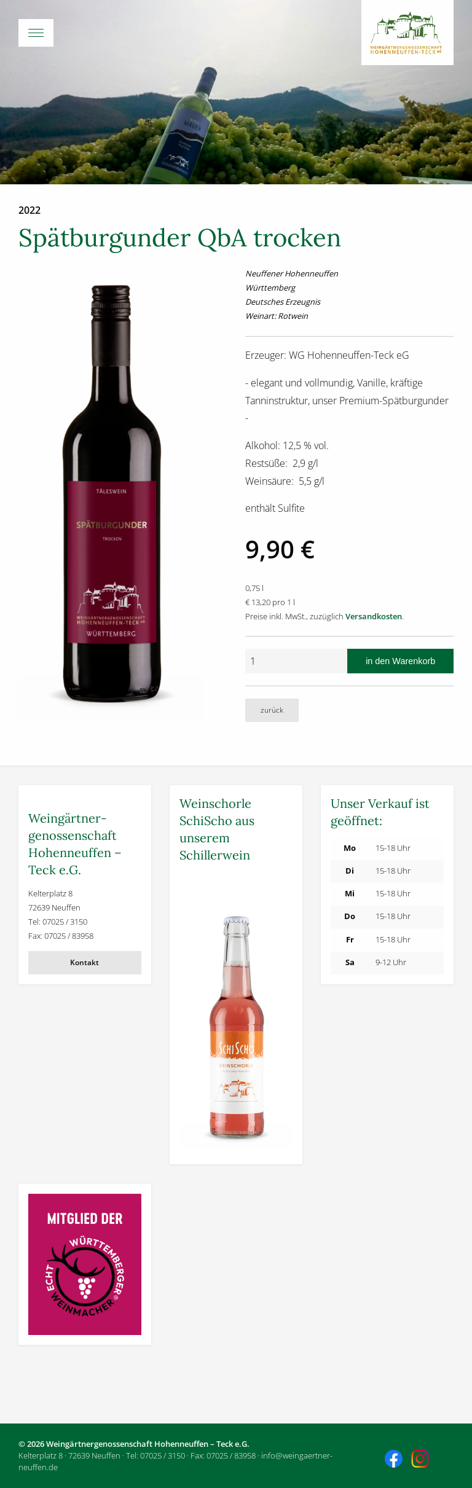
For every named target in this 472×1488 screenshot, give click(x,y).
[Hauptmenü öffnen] (236, 32)
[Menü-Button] (35, 33)
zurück (272, 710)
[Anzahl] (296, 661)
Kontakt (84, 962)
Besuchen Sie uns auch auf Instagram (421, 1460)
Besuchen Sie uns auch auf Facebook (395, 1460)
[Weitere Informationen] (236, 1013)
